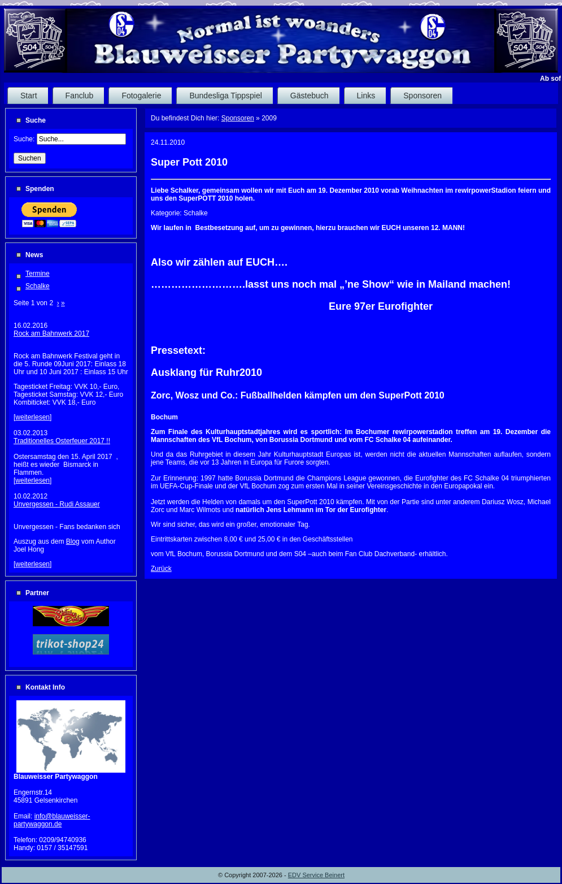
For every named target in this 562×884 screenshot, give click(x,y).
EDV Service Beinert (316, 875)
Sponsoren (237, 118)
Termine (37, 274)
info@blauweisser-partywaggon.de (52, 820)
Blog (73, 541)
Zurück (161, 569)
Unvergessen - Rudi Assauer (57, 504)
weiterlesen (32, 417)
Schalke (37, 286)
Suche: (25, 139)
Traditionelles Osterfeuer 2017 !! (62, 441)
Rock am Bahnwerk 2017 (51, 333)
